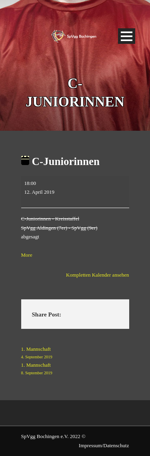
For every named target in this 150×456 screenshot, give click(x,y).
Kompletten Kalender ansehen (97, 275)
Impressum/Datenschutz (104, 445)
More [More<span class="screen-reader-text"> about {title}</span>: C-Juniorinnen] (26, 255)
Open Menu (126, 36)
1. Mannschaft (75, 353)
